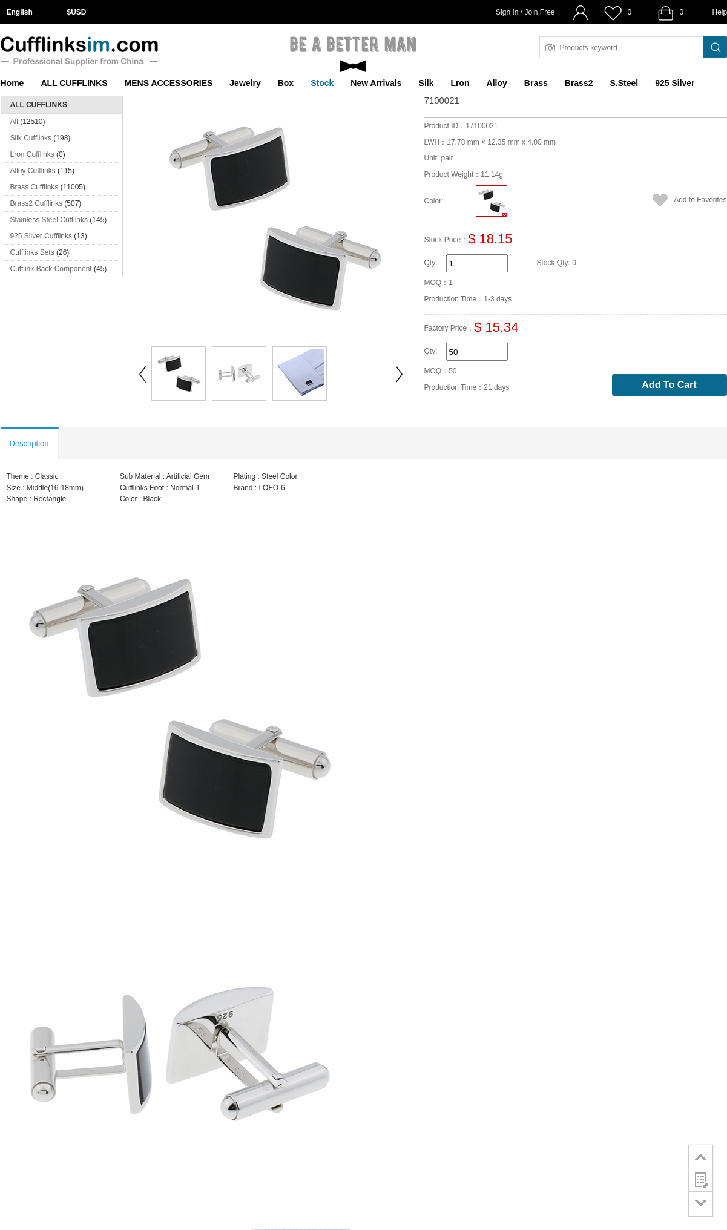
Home (12, 83)
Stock (322, 83)
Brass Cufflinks (34, 187)
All (14, 121)
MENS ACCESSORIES (169, 83)
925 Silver (674, 83)
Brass (536, 83)
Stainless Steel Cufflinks (49, 219)
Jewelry (244, 83)
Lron (460, 83)
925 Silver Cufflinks (41, 236)
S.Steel (624, 83)
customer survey (701, 1180)
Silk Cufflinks (30, 138)
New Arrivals (375, 83)
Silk (426, 83)
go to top (701, 1156)
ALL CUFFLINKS (74, 83)
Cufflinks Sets (32, 252)
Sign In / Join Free (525, 12)
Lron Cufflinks (32, 154)
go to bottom (701, 1204)
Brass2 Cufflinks (36, 203)
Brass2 (579, 83)
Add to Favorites (700, 200)
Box (286, 83)
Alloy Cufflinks (33, 170)
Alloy (497, 83)
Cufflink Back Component (51, 269)
